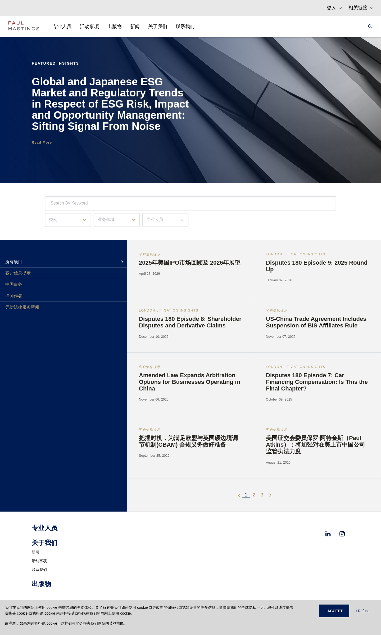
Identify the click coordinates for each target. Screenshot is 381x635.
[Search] (369, 26)
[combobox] (51, 203)
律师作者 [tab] (13, 296)
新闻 (35, 552)
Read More (42, 142)
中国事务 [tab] (13, 284)
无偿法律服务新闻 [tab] (22, 307)
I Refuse (363, 611)
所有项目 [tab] (13, 261)
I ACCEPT (334, 611)
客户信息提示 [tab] (18, 273)
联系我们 (39, 569)
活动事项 (39, 561)
